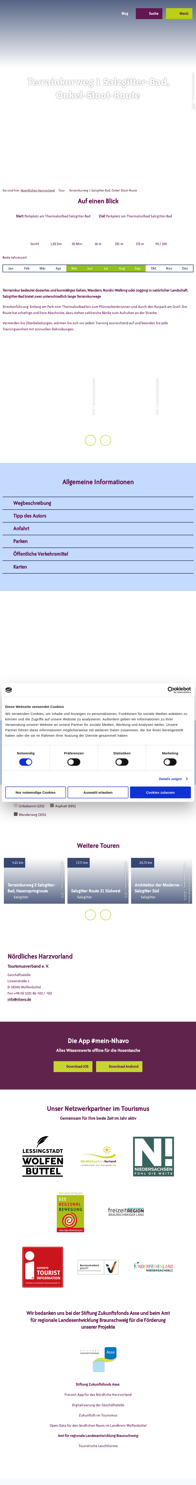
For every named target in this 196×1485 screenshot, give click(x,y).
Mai (74, 268)
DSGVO (31, 1473)
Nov (169, 268)
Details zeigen (170, 779)
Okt (153, 268)
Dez (185, 268)
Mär (43, 268)
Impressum (51, 1473)
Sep (137, 268)
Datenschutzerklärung (82, 1473)
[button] (81, 13)
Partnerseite (160, 1473)
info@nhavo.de (19, 984)
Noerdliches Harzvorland (38, 190)
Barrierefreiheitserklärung (125, 1473)
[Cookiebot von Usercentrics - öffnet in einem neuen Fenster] (171, 690)
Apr (58, 268)
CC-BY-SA (185, 880)
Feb (27, 268)
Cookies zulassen (160, 792)
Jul (106, 268)
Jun (90, 268)
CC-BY (193, 106)
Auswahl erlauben (97, 792)
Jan (10, 268)
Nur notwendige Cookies (36, 792)
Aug (122, 268)
